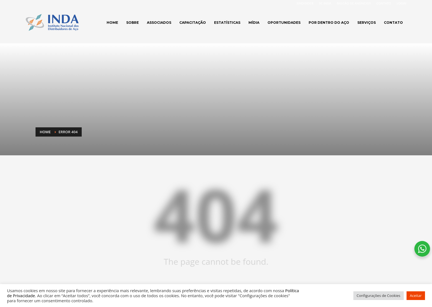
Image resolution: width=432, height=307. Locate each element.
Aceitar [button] (416, 295)
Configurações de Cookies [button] (378, 295)
